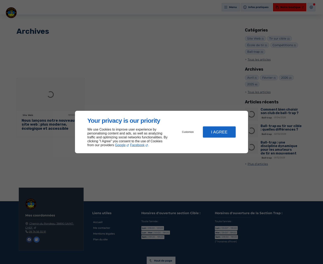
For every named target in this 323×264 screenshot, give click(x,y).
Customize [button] (188, 132)
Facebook (137, 145)
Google (120, 145)
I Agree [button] (219, 132)
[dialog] (161, 132)
